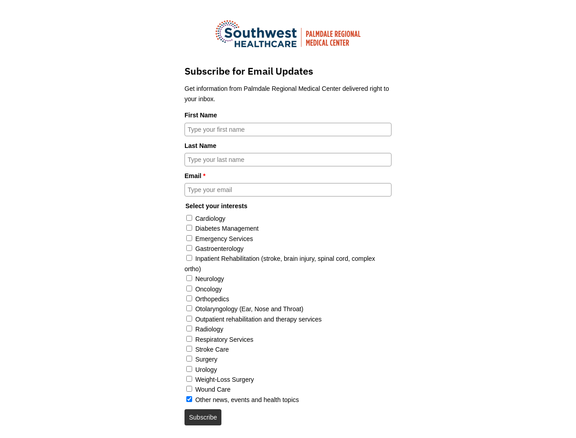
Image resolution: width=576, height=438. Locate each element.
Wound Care (212, 389)
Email (195, 175)
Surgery (206, 359)
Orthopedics (212, 299)
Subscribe (203, 417)
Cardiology (210, 218)
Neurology (209, 278)
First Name (200, 115)
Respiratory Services (224, 339)
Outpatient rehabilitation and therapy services (258, 319)
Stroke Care (212, 349)
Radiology (209, 329)
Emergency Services (224, 238)
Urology (206, 369)
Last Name (200, 145)
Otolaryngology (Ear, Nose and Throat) (249, 309)
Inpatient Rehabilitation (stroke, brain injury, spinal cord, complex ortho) (279, 263)
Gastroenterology (219, 248)
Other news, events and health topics (247, 399)
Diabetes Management (227, 228)
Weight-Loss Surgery (224, 379)
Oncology (208, 289)
